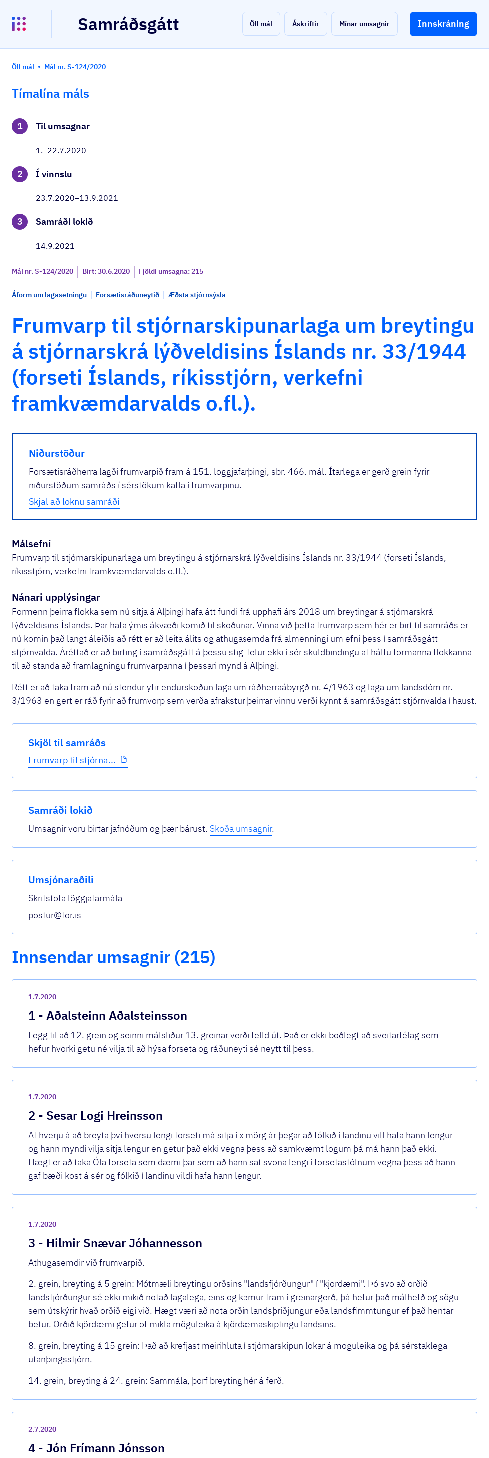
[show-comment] (337, 921)
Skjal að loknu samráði (193, 504)
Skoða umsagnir (422, 156)
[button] (261, 24)
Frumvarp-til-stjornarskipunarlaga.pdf (225, 1236)
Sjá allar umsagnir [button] (176, 1272)
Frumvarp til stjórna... (53, 347)
